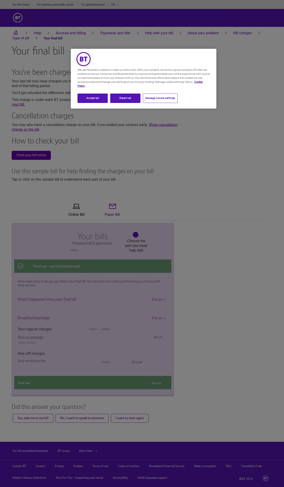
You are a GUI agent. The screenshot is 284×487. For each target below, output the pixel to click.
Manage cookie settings (160, 98)
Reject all (125, 98)
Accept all (92, 98)
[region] (143, 79)
